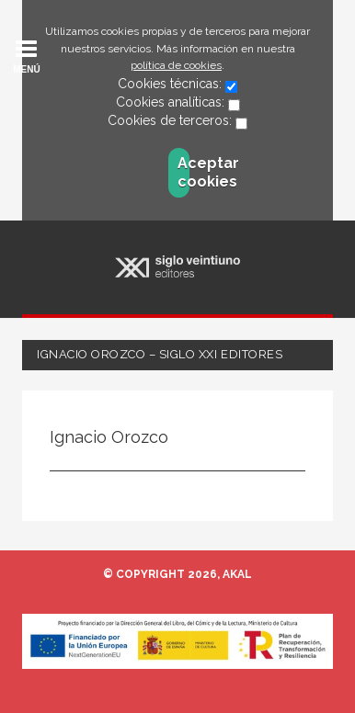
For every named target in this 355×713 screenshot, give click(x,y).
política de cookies (176, 65)
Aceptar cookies (183, 172)
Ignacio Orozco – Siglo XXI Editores (159, 354)
